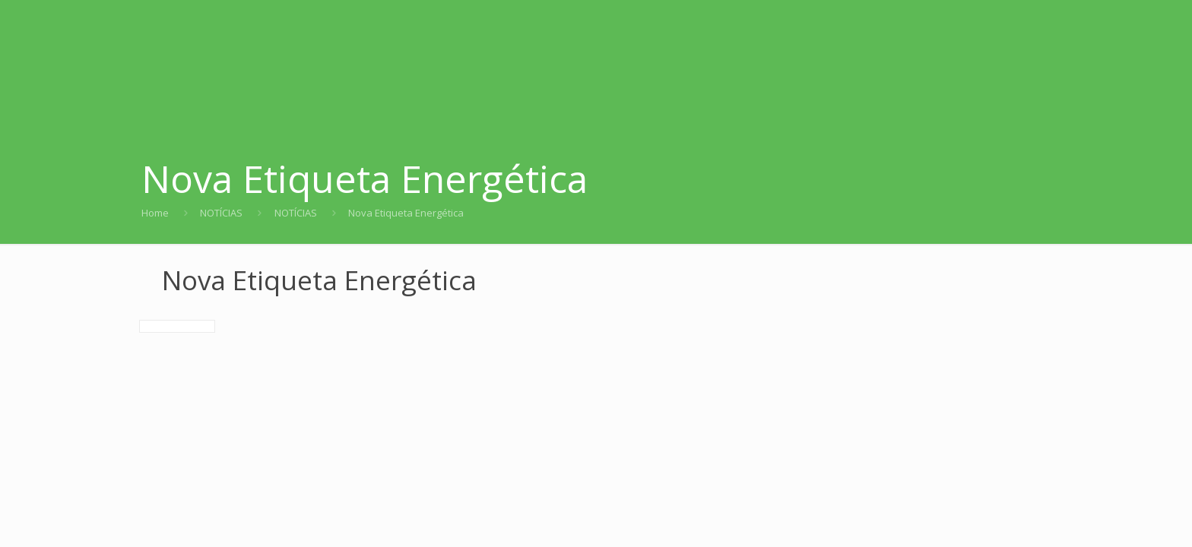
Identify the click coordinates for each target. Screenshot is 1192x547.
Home (155, 213)
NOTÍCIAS (221, 213)
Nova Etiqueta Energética (406, 213)
